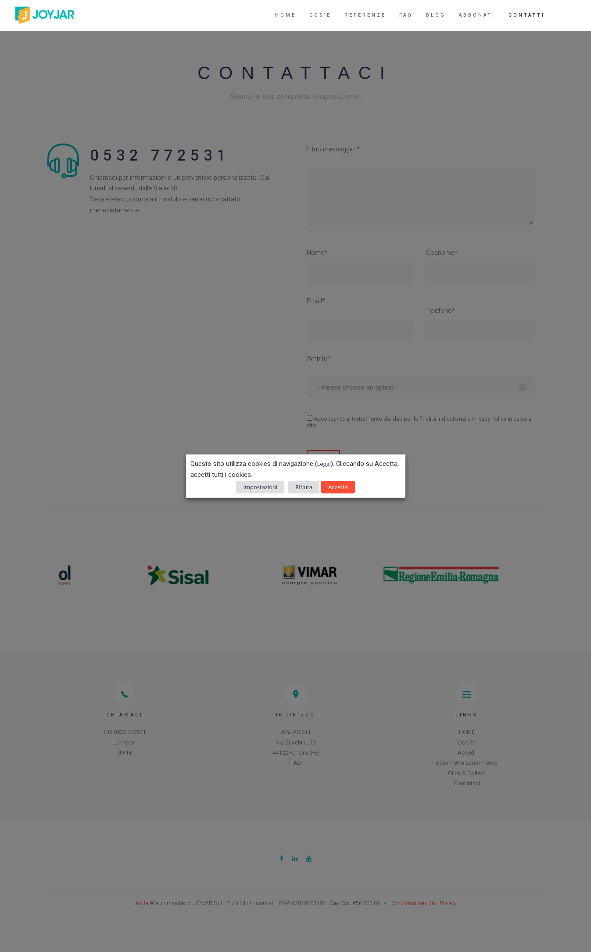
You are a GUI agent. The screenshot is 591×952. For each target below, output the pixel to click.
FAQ (406, 15)
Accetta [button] (337, 486)
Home (285, 15)
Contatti (527, 15)
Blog (436, 15)
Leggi (324, 464)
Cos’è (320, 15)
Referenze (365, 15)
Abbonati (477, 15)
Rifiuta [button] (303, 486)
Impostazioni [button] (260, 486)
